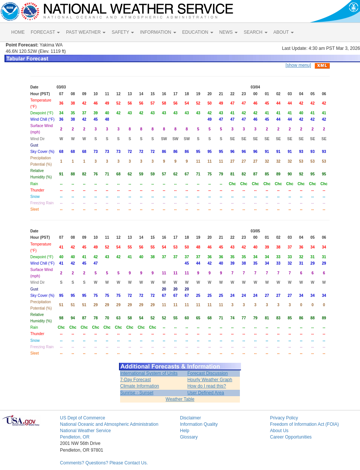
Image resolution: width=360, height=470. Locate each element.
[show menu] (298, 65)
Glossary (189, 437)
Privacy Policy (284, 418)
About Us (279, 430)
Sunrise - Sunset (136, 392)
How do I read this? (206, 386)
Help (184, 430)
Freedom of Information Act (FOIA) (304, 424)
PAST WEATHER (86, 32)
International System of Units (148, 373)
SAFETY (123, 32)
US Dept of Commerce (82, 418)
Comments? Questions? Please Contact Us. (104, 463)
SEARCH (255, 32)
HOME (18, 32)
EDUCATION (197, 32)
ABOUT (284, 32)
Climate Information (139, 386)
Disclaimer (190, 418)
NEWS (228, 32)
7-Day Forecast (135, 379)
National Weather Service (85, 430)
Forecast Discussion (207, 373)
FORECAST (45, 32)
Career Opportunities (290, 437)
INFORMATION (158, 32)
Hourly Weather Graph (209, 379)
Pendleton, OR (74, 437)
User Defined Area (205, 392)
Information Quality (199, 424)
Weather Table (180, 399)
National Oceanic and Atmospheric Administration (109, 424)
